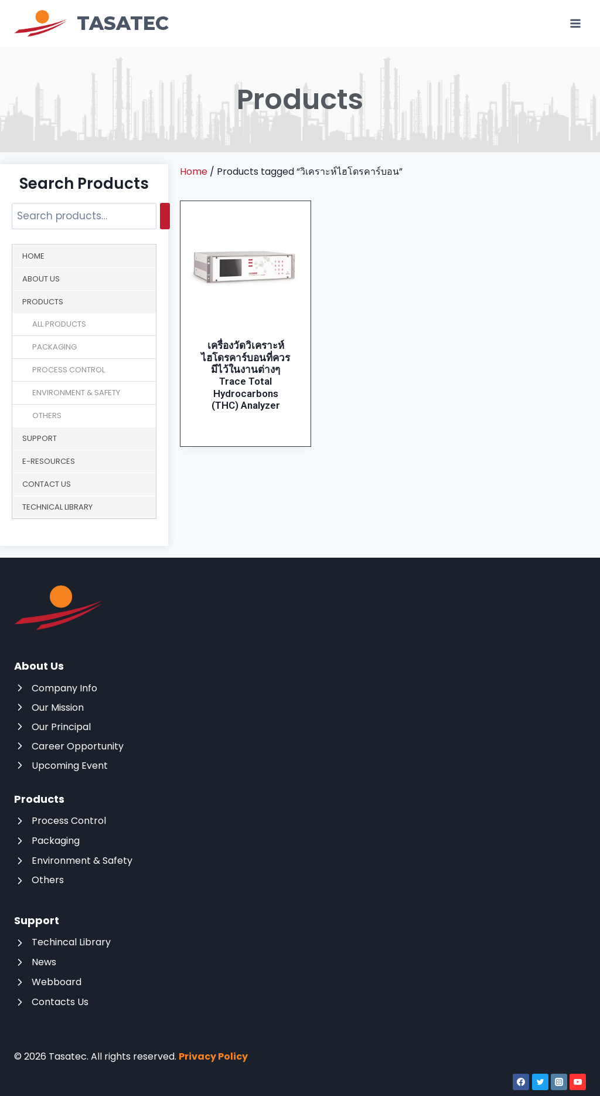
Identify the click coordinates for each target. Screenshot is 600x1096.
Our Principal (61, 727)
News (44, 962)
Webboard (56, 982)
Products (42, 301)
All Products (59, 324)
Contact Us (46, 484)
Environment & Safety (76, 392)
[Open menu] (575, 23)
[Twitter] (540, 1082)
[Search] (165, 216)
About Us (41, 278)
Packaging (54, 346)
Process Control (68, 369)
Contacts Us (60, 1002)
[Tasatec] (91, 23)
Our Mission (58, 707)
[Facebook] (521, 1082)
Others (47, 415)
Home (33, 256)
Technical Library (57, 507)
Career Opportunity (78, 746)
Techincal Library (71, 942)
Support (39, 438)
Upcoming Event (70, 765)
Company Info (64, 688)
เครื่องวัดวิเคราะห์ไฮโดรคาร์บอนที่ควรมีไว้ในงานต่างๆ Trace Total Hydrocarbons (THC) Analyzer (245, 375)
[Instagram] (559, 1082)
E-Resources (48, 461)
